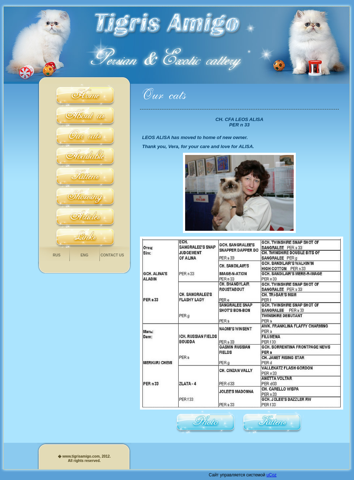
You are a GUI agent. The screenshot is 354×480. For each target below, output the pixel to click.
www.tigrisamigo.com (80, 456)
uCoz (271, 474)
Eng (85, 255)
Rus (56, 255)
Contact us (112, 255)
